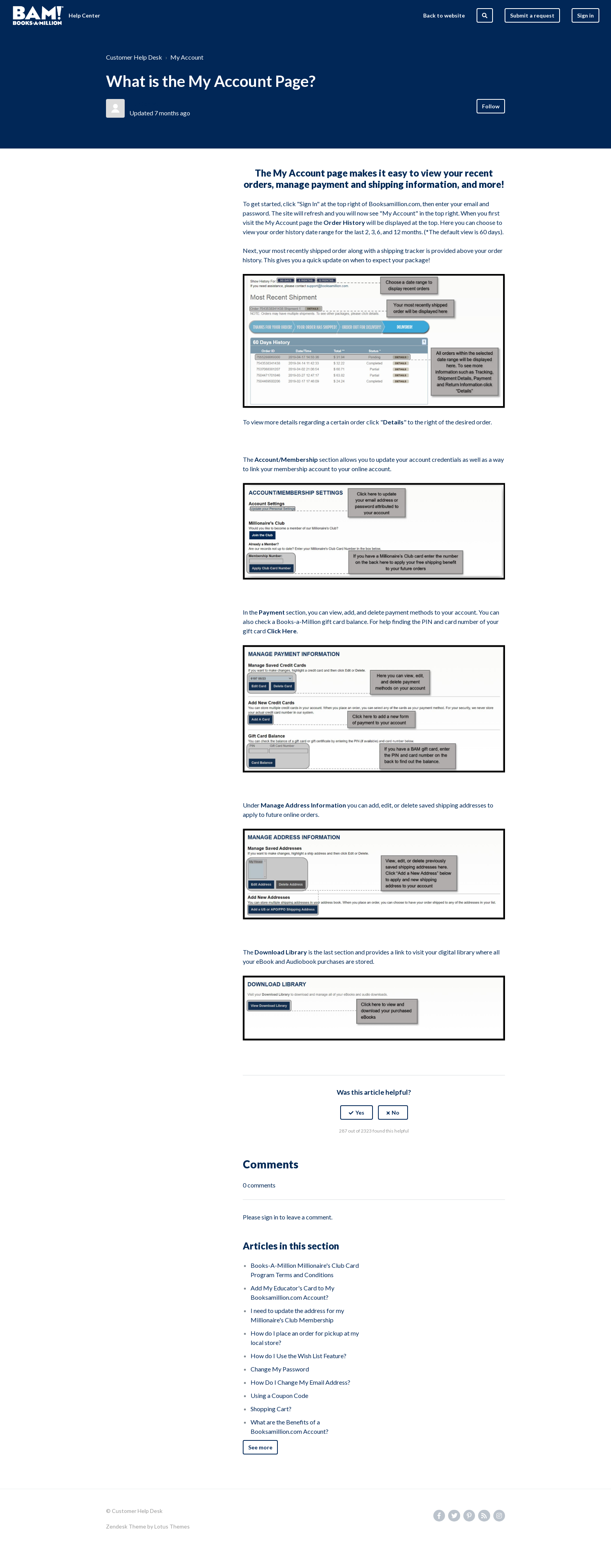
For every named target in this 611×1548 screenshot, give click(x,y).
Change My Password (280, 1369)
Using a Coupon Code (279, 1395)
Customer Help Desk (134, 57)
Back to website (444, 15)
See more (260, 1447)
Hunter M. (144, 103)
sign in (269, 1217)
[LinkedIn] (391, 1150)
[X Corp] (374, 1150)
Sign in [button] (585, 15)
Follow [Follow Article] (491, 106)
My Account (186, 57)
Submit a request (532, 15)
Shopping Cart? (271, 1408)
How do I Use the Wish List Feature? (298, 1355)
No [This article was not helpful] (395, 1112)
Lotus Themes (172, 1526)
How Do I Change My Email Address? (300, 1382)
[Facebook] (357, 1150)
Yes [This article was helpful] (359, 1112)
